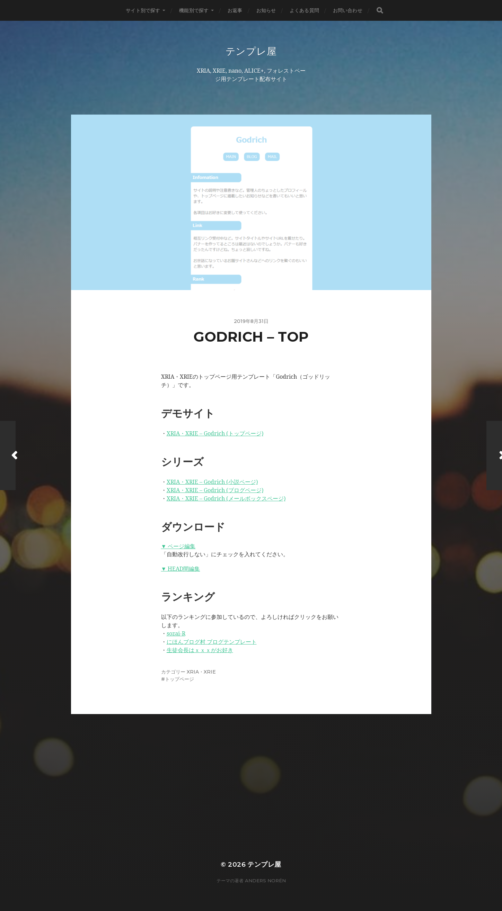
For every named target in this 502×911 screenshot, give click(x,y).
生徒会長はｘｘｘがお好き (200, 650)
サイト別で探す (143, 10)
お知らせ (266, 10)
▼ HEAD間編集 (180, 569)
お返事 (235, 10)
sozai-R (176, 633)
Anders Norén (265, 880)
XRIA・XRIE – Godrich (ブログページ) (215, 490)
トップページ (179, 679)
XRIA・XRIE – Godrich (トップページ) (215, 433)
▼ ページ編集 (178, 546)
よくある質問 (304, 10)
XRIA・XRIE (201, 672)
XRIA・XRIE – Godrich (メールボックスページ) (226, 498)
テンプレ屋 (251, 51)
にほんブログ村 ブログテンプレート (212, 642)
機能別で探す (194, 10)
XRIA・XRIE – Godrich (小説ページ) (212, 482)
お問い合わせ (347, 10)
